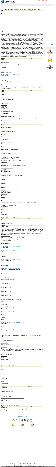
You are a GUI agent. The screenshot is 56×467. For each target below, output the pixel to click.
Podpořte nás (16, 465)
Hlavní (3, 3)
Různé (28, 3)
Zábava (12, 3)
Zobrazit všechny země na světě (22, 416)
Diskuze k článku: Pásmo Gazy (22, 414)
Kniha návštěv (24, 465)
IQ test (33, 3)
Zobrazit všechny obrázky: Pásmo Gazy (22, 413)
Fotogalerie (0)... (52, 42)
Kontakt (20, 465)
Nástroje (17, 3)
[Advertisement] (22, 23)
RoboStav (29, 465)
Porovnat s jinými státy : (8, 74)
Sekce (8, 3)
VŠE (34, 463)
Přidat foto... (53, 44)
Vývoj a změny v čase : (16, 74)
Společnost (23, 3)
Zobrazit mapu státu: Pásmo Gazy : (6, 68)
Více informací (43, 466)
